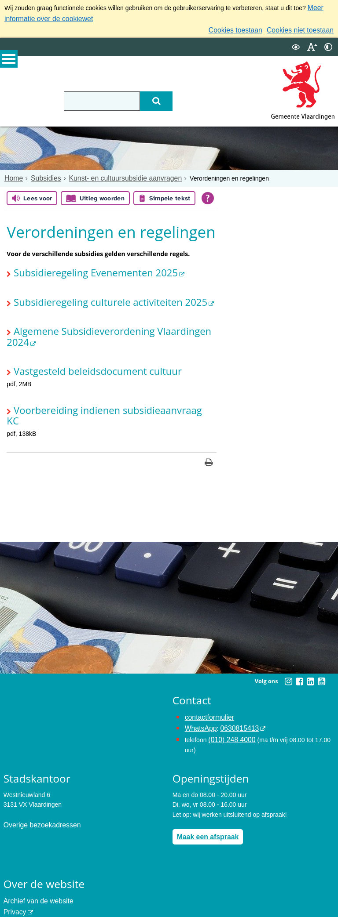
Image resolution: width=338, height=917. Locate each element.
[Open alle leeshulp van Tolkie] (208, 194)
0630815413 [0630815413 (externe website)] (234, 692)
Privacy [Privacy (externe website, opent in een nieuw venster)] (14, 870)
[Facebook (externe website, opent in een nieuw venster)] (299, 647)
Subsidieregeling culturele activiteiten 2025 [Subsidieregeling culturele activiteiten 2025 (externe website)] (94, 294)
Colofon (14, 899)
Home (12, 174)
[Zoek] (178, 97)
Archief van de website (35, 860)
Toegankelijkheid (26, 880)
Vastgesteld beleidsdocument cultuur (83, 349)
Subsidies (41, 174)
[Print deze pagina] (208, 428)
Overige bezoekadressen (38, 786)
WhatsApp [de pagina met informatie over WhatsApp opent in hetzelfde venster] (199, 692)
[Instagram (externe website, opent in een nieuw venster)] (288, 647)
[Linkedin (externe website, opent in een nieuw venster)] (310, 647)
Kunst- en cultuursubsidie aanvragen (112, 174)
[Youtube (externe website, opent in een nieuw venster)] (321, 647)
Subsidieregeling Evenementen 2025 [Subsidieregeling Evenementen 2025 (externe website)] (81, 266)
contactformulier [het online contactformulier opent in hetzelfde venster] (207, 681)
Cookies (15, 889)
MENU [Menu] (9, 62)
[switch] (295, 43)
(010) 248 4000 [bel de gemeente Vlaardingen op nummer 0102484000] (229, 701)
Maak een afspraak (204, 797)
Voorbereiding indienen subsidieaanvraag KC (97, 386)
